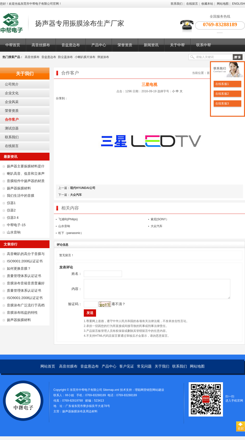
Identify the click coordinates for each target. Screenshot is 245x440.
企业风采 (12, 102)
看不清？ (112, 308)
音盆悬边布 (70, 45)
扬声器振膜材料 (19, 188)
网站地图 (223, 3)
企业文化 (12, 93)
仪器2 (11, 210)
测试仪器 (12, 128)
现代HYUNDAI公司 (82, 188)
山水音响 (14, 232)
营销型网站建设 (154, 393)
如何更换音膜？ (19, 268)
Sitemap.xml (111, 393)
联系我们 (177, 3)
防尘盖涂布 (65, 57)
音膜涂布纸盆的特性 (22, 312)
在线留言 (192, 3)
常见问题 (144, 370)
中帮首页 (12, 45)
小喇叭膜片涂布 (85, 57)
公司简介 (12, 84)
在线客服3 (222, 103)
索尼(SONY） (160, 219)
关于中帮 (177, 45)
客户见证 (126, 370)
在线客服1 (222, 84)
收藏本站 (207, 3)
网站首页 (47, 370)
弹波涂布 (103, 57)
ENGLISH (238, 3)
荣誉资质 (125, 45)
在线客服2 (222, 93)
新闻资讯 (151, 45)
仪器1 (11, 203)
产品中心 (98, 45)
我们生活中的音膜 (20, 195)
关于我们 (162, 370)
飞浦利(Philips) (68, 219)
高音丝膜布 (41, 45)
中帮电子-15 (16, 225)
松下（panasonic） (71, 233)
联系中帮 (203, 45)
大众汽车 (76, 195)
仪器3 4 (12, 218)
